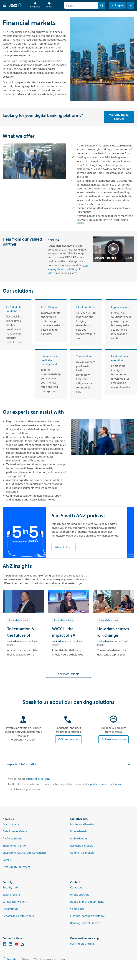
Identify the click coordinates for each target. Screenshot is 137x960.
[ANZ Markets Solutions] (16, 324)
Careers (7, 859)
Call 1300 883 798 (68, 739)
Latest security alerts (15, 901)
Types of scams (11, 894)
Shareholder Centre (14, 845)
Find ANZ (35, 5)
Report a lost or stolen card (18, 916)
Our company (11, 824)
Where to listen (63, 547)
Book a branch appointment (87, 901)
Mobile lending (79, 838)
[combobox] (84, 5)
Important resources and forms (104, 784)
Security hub (10, 887)
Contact (49, 5)
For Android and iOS (82, 943)
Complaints (77, 908)
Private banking (79, 831)
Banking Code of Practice (85, 923)
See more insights (68, 674)
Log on (117, 5)
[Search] (84, 5)
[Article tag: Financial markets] (18, 620)
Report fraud (10, 908)
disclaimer (80, 223)
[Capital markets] (121, 322)
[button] (3, 5)
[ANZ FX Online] (51, 320)
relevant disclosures (38, 778)
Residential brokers (81, 845)
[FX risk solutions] (86, 322)
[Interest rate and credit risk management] (51, 374)
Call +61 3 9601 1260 (114, 739)
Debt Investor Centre (15, 831)
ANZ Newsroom (12, 838)
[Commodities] (86, 374)
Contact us (76, 887)
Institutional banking (82, 824)
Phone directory (79, 894)
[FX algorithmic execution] (121, 372)
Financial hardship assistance (87, 916)
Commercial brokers (82, 852)
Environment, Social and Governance (25, 852)
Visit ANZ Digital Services (119, 117)
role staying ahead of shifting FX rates (68, 269)
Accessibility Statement (16, 867)
